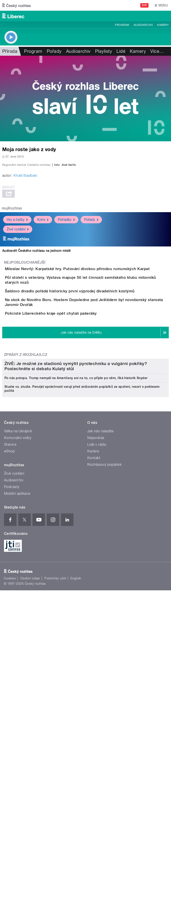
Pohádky (66, 316)
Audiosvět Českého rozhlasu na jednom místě (36, 347)
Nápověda (95, 699)
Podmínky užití (55, 839)
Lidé (120, 51)
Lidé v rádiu (96, 705)
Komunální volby (17, 699)
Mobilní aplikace (17, 754)
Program (122, 25)
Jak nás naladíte (100, 692)
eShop (9, 712)
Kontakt (93, 719)
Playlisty (103, 51)
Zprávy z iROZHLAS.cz (25, 505)
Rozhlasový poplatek (104, 725)
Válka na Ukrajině (18, 692)
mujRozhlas (12, 304)
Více (157, 51)
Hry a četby (17, 316)
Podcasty (12, 748)
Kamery (163, 25)
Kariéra (93, 712)
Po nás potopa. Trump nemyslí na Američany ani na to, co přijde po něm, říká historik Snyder (76, 639)
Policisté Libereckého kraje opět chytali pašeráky (69, 450)
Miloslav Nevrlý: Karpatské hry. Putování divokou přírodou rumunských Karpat (95, 365)
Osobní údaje (30, 839)
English (75, 839)
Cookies (10, 839)
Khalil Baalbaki (25, 272)
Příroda (9, 51)
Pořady (54, 51)
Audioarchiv (143, 25)
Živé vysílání (18, 325)
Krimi (43, 316)
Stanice (10, 705)
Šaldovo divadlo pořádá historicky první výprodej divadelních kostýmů (88, 408)
